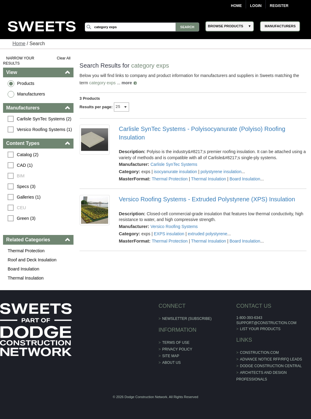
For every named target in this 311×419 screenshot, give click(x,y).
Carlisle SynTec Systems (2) (44, 118)
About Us (171, 362)
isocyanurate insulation (175, 171)
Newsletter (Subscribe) (187, 319)
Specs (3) (26, 186)
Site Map (170, 356)
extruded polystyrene (207, 233)
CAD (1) (24, 165)
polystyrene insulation (220, 171)
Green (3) (26, 218)
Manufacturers (31, 94)
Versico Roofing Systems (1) (44, 129)
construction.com (259, 352)
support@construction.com (266, 323)
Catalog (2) (27, 154)
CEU (21, 207)
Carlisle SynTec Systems (173, 164)
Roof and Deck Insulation (32, 259)
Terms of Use (176, 342)
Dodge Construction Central (271, 366)
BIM (21, 175)
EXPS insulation (169, 233)
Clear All (63, 58)
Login (255, 6)
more (126, 82)
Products (25, 83)
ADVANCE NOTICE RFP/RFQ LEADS (271, 359)
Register (279, 6)
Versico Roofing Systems (174, 226)
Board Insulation (23, 268)
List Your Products (260, 329)
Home (236, 6)
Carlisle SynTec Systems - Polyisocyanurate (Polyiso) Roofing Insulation (202, 133)
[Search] (142, 27)
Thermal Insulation (25, 278)
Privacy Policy (177, 349)
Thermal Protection (26, 250)
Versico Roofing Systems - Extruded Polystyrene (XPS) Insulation (207, 199)
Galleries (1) (28, 197)
